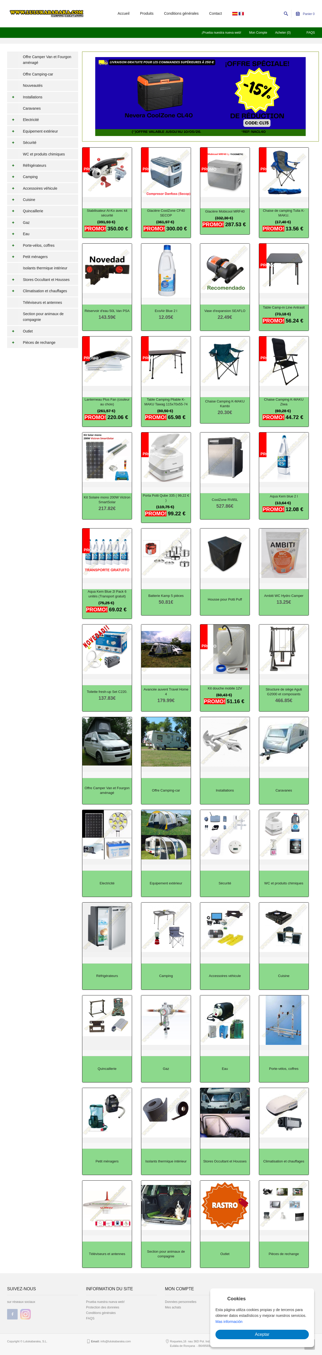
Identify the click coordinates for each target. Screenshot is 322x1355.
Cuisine (21, 199)
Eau (18, 234)
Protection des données (102, 1307)
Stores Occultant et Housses (38, 279)
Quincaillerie (25, 211)
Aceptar (262, 1334)
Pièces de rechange (31, 342)
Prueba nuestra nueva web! (105, 1302)
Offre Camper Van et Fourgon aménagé (47, 60)
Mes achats (173, 1307)
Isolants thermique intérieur (45, 268)
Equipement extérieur (32, 131)
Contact (215, 13)
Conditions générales (181, 13)
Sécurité (21, 142)
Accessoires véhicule (32, 188)
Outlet (20, 331)
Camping (22, 177)
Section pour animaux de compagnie (43, 317)
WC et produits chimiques (44, 154)
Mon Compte (258, 32)
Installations (24, 97)
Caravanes (32, 108)
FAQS (310, 32)
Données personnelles (180, 1302)
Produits (146, 13)
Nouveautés (33, 85)
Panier (305, 14)
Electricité (23, 119)
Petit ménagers (27, 256)
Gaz (18, 222)
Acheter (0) (283, 32)
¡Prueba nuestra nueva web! (221, 32)
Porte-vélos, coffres (30, 245)
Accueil (123, 13)
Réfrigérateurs (26, 165)
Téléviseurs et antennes (42, 302)
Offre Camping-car (38, 74)
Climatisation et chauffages (37, 291)
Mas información (229, 1321)
